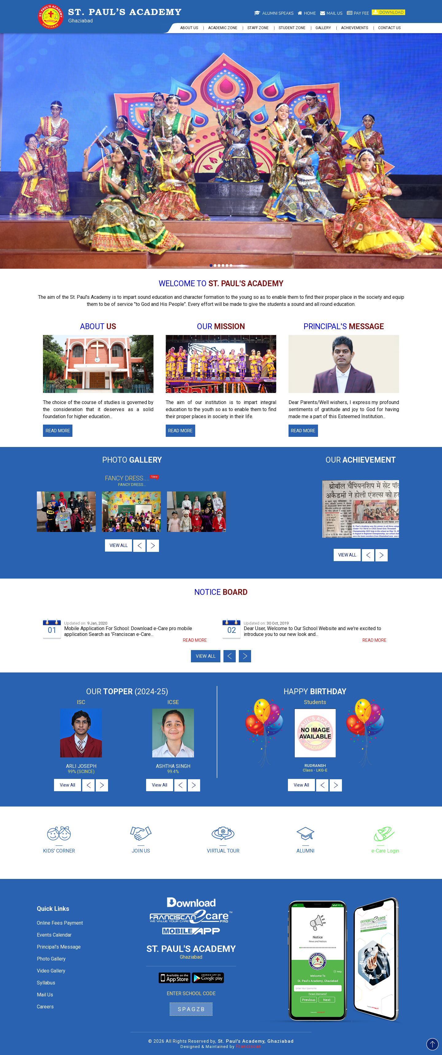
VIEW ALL (119, 545)
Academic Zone (222, 28)
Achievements (354, 28)
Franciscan (249, 1046)
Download (388, 12)
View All (67, 785)
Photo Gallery (51, 959)
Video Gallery (51, 971)
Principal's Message (59, 947)
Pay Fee (358, 13)
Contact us (389, 28)
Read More (58, 430)
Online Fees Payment (60, 923)
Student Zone (292, 28)
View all (206, 656)
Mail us (331, 13)
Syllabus (46, 983)
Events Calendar (54, 935)
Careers (45, 1007)
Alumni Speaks (273, 13)
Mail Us (45, 995)
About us (189, 28)
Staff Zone (258, 28)
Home (307, 13)
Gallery (323, 28)
